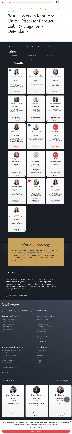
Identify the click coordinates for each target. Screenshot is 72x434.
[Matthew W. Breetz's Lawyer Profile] (36, 128)
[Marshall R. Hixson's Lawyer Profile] (55, 73)
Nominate (25, 310)
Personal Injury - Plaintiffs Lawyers (11, 350)
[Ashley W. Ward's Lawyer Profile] (16, 156)
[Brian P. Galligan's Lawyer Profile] (36, 391)
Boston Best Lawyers (42, 336)
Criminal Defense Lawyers (9, 360)
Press (38, 357)
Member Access (41, 310)
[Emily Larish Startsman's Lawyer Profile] (55, 101)
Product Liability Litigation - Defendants (45, 9)
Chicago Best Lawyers (42, 324)
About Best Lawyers (42, 350)
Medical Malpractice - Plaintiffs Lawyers (12, 352)
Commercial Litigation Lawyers (10, 367)
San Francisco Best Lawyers (44, 334)
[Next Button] (25, 81)
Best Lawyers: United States (9, 319)
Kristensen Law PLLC (60, 398)
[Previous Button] (8, 81)
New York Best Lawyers (43, 319)
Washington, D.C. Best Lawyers (45, 326)
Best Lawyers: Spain (7, 326)
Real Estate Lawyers (7, 370)
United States (24, 9)
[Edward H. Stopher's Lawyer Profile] (16, 101)
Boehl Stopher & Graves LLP (55, 161)
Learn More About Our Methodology (18, 295)
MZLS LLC (13, 398)
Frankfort (11, 59)
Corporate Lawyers (7, 365)
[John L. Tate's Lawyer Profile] (36, 156)
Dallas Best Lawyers (42, 331)
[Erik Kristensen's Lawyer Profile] (60, 391)
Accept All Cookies (36, 431)
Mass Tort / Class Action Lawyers (10, 355)
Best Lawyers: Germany (8, 329)
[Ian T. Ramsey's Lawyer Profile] (36, 101)
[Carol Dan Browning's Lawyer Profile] (16, 73)
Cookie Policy (46, 424)
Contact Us (39, 362)
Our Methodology (41, 352)
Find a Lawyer (13, 9)
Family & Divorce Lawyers (8, 357)
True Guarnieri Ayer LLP (36, 189)
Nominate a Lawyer (42, 355)
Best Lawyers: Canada (7, 321)
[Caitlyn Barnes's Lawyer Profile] (55, 183)
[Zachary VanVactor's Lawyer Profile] (16, 183)
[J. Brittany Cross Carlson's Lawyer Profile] (36, 73)
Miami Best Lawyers (42, 339)
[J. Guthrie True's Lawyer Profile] (36, 183)
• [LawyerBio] (16, 92)
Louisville (49, 56)
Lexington (30, 59)
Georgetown (31, 56)
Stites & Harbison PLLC (16, 78)
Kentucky (11, 11)
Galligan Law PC (36, 398)
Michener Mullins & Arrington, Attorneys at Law (16, 217)
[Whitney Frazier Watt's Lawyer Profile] (16, 128)
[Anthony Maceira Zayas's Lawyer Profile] (13, 391)
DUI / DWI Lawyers (7, 362)
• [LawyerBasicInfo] (34, 92)
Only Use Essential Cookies (36, 428)
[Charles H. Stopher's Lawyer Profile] (55, 128)
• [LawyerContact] (18, 92)
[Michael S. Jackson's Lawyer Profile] (55, 156)
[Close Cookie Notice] (70, 421)
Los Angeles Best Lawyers (43, 321)
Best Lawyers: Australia (8, 324)
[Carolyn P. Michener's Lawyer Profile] (16, 211)
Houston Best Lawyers (43, 329)
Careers (39, 360)
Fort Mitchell (12, 56)
